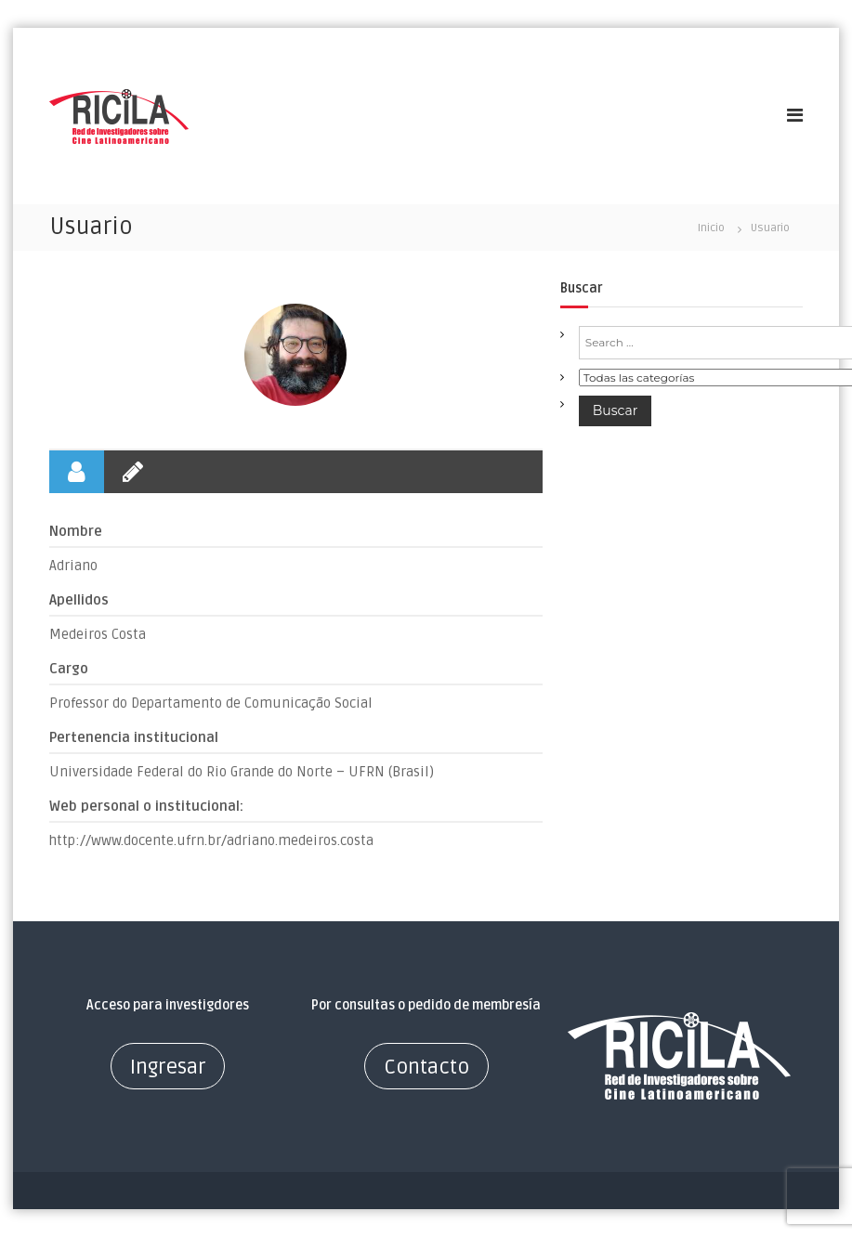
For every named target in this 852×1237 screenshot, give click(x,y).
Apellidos (79, 600)
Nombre (75, 531)
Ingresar (167, 1067)
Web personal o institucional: (146, 806)
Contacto (426, 1067)
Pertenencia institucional (133, 737)
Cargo (68, 668)
